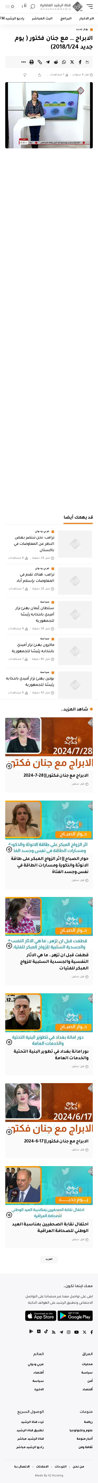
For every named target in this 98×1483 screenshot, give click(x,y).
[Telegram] (61, 1333)
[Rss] (54, 1333)
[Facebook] (91, 1333)
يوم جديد (82, 29)
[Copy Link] (39, 62)
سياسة (45, 602)
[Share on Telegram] (47, 62)
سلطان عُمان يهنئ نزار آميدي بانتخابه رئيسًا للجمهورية (34, 615)
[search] (32, 7)
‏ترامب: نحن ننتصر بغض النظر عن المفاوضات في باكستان (34, 544)
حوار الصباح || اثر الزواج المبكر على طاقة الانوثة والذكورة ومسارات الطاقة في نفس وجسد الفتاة (49, 866)
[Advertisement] (49, 454)
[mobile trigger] (88, 6)
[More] (23, 62)
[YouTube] (76, 1333)
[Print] (31, 62)
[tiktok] (46, 1333)
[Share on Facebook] (80, 62)
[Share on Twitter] (72, 62)
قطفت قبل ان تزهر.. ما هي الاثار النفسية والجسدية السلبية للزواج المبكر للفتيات (54, 962)
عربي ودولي (42, 531)
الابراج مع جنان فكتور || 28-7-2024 (56, 776)
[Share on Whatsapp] (64, 62)
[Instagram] (68, 1333)
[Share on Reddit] (56, 62)
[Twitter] (85, 1333)
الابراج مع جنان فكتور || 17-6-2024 (56, 1141)
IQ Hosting (55, 1476)
